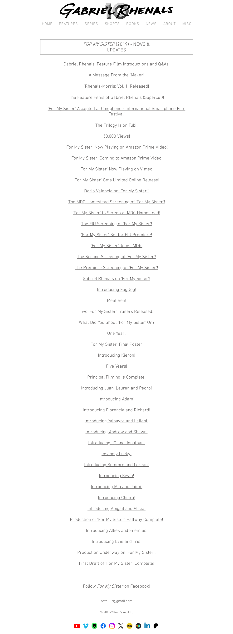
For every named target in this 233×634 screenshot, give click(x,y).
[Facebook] (103, 625)
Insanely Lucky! (116, 454)
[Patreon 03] (156, 625)
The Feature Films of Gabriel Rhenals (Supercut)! (116, 97)
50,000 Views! (116, 136)
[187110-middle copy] (138, 625)
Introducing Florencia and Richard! (116, 410)
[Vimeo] (85, 625)
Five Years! (116, 366)
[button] (68, 24)
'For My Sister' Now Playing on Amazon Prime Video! (116, 147)
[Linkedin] (147, 625)
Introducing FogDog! (116, 290)
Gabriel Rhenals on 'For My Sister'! (116, 279)
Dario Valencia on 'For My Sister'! (116, 191)
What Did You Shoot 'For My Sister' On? (116, 322)
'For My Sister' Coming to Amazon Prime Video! (116, 158)
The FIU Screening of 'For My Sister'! (116, 224)
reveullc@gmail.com (116, 601)
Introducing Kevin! (116, 476)
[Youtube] (76, 625)
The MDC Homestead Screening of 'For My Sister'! (116, 202)
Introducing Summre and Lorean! (116, 465)
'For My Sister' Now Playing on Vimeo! (117, 169)
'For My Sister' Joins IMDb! (116, 246)
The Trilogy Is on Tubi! (116, 125)
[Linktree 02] (94, 625)
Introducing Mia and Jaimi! (116, 487)
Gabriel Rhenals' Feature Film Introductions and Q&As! (116, 64)
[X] (120, 625)
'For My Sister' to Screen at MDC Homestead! (116, 213)
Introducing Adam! (116, 399)
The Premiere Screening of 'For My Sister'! (116, 268)
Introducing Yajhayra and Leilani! (116, 421)
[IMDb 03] (129, 625)
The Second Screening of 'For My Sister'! (116, 257)
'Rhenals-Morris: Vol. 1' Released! (116, 86)
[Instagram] (112, 625)
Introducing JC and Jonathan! (116, 443)
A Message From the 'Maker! (116, 75)
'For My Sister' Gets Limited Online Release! (116, 180)
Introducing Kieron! (116, 355)
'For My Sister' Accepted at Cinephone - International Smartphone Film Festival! (116, 111)
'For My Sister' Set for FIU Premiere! (116, 235)
